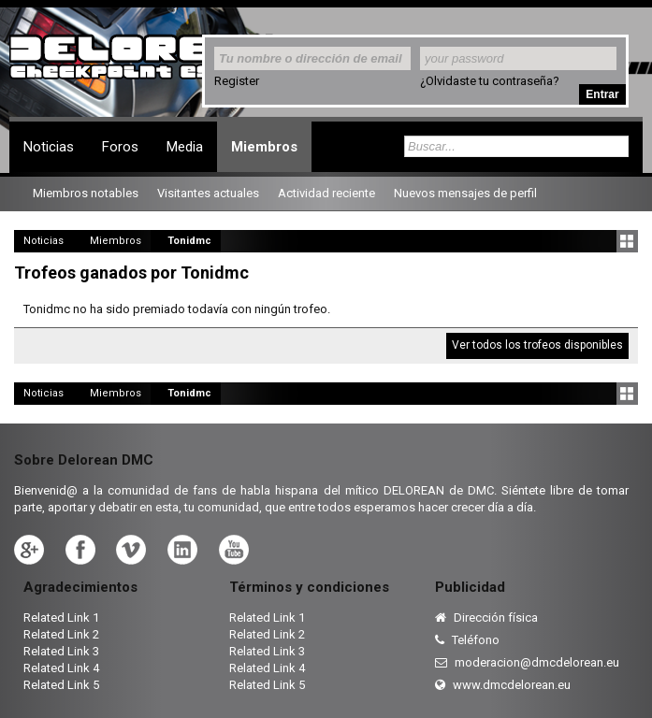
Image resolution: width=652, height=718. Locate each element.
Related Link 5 (61, 685)
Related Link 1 (61, 617)
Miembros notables (85, 193)
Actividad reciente (326, 193)
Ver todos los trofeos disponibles (537, 345)
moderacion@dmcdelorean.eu (527, 662)
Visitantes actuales (208, 193)
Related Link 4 (61, 668)
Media (185, 146)
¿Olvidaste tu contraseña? (489, 81)
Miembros (264, 146)
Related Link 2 (61, 634)
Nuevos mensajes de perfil (465, 193)
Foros (120, 146)
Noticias (48, 146)
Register (236, 81)
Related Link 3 (61, 651)
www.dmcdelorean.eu (503, 685)
